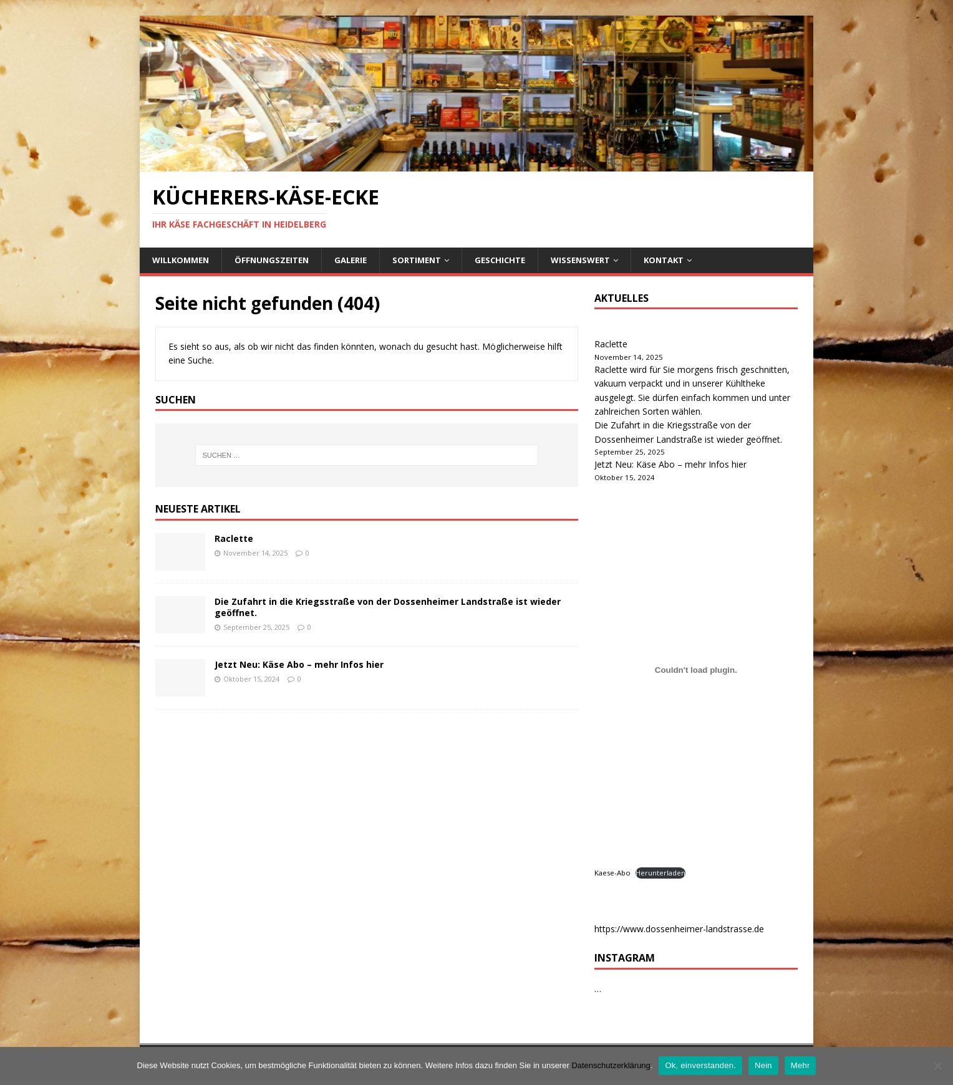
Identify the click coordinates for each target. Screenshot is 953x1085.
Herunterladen (660, 872)
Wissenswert (580, 260)
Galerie (350, 260)
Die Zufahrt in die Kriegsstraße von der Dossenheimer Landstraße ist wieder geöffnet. (388, 607)
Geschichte (500, 260)
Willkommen (180, 260)
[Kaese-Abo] (696, 670)
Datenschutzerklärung (610, 1065)
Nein (763, 1065)
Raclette (234, 538)
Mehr (800, 1065)
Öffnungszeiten (272, 260)
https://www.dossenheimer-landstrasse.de (679, 929)
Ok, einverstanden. (700, 1065)
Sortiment (416, 260)
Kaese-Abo (612, 872)
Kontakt (664, 260)
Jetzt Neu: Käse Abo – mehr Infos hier (299, 664)
